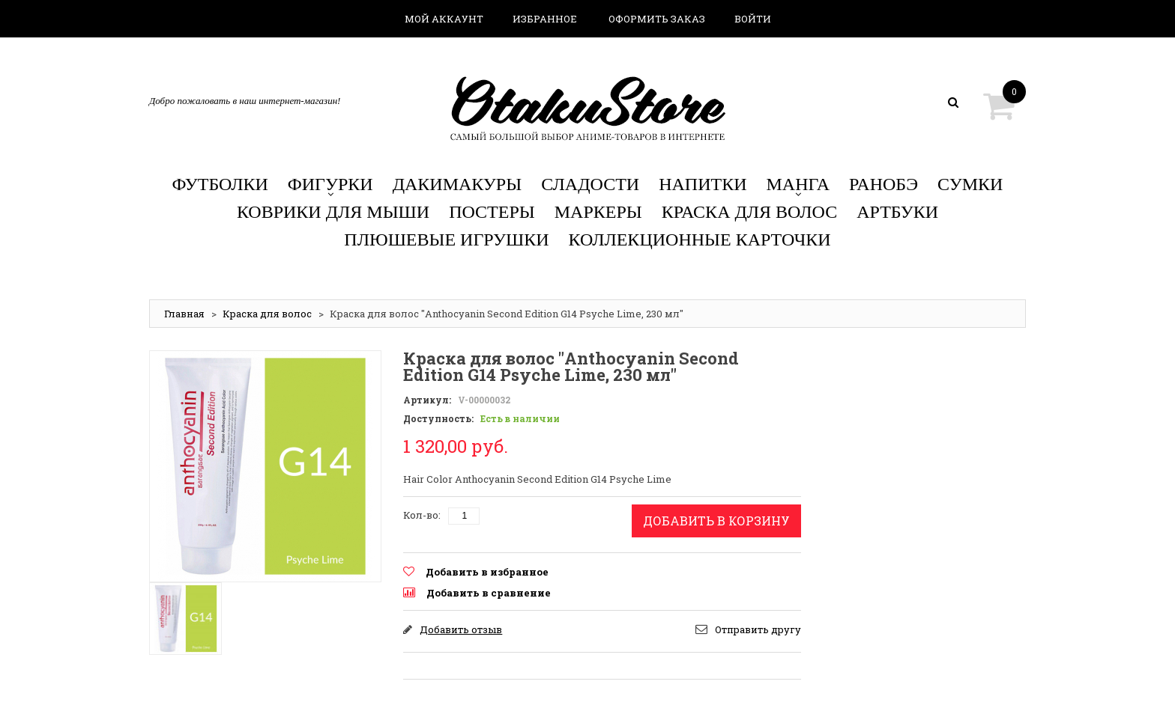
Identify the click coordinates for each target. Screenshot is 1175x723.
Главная (184, 313)
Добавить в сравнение (488, 593)
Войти (752, 18)
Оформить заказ (656, 18)
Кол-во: (422, 515)
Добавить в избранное (487, 572)
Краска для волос (267, 313)
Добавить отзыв (461, 629)
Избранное (545, 18)
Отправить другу (758, 629)
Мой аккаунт (444, 18)
